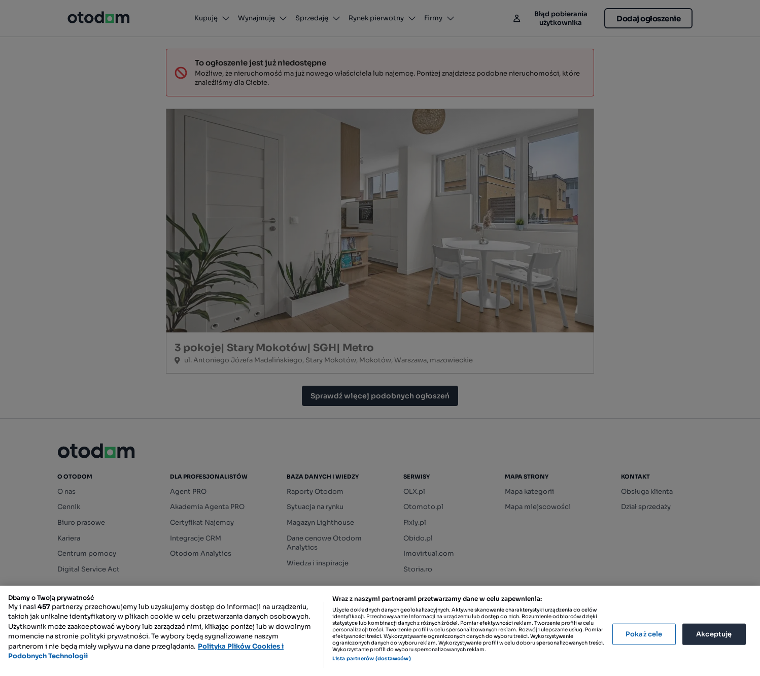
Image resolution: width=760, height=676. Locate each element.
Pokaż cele (644, 634)
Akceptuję (714, 634)
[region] (380, 631)
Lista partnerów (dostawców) (371, 658)
